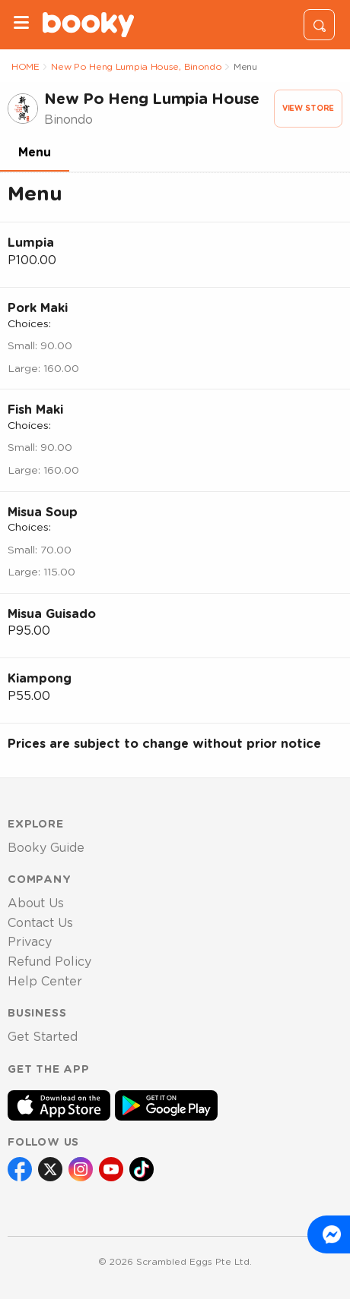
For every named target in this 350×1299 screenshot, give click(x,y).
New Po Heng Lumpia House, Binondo (136, 66)
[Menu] (21, 24)
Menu (34, 153)
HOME (25, 66)
